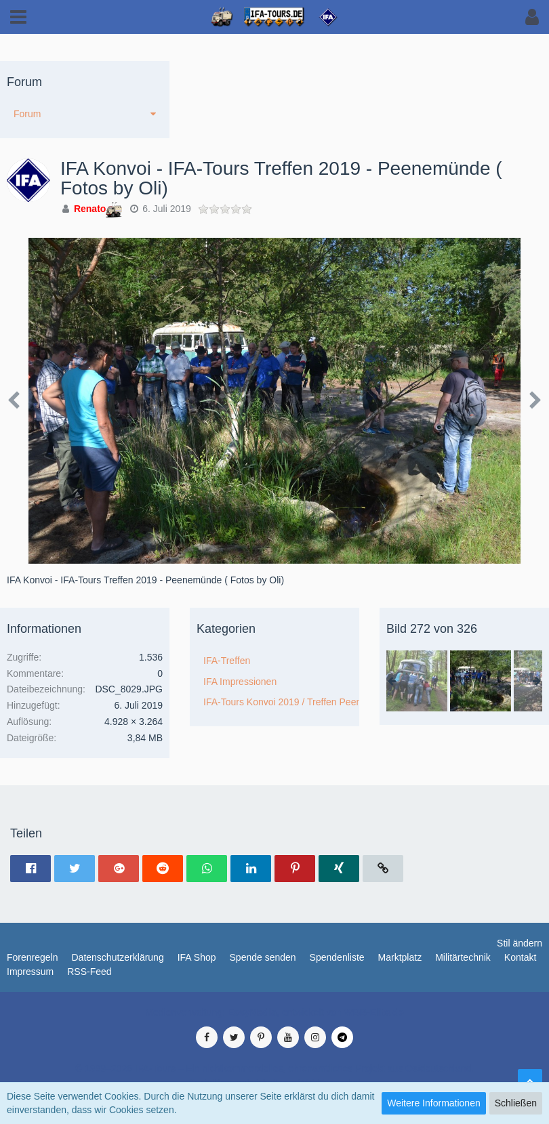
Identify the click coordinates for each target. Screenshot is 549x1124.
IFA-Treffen (226, 660)
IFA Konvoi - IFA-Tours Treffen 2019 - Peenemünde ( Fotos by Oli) (281, 178)
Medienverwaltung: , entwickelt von (274, 1012)
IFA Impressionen (240, 681)
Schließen (516, 1103)
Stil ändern (519, 943)
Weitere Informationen (433, 1103)
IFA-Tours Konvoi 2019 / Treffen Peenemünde (281, 701)
